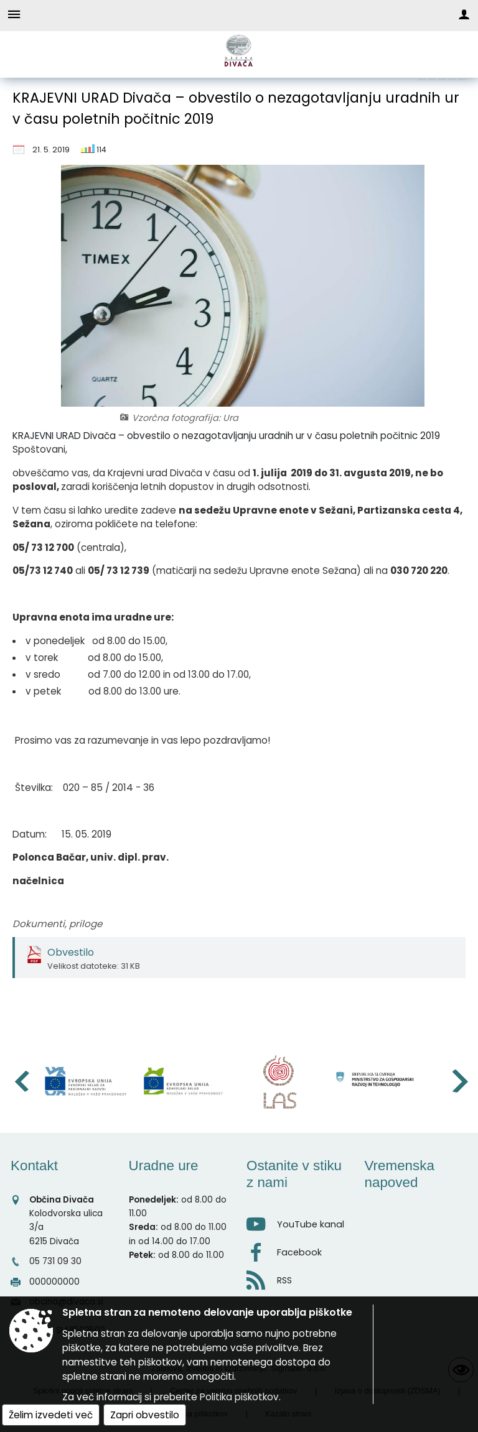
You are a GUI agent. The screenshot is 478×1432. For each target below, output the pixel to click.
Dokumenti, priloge (57, 923)
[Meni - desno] (464, 14)
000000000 (54, 1282)
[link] (422, 79)
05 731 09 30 (55, 1261)
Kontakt (34, 1165)
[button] (20, 1080)
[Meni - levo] (14, 14)
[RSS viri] (298, 1277)
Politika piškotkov (239, 1396)
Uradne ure (164, 1165)
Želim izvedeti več (51, 1414)
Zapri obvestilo (144, 1414)
